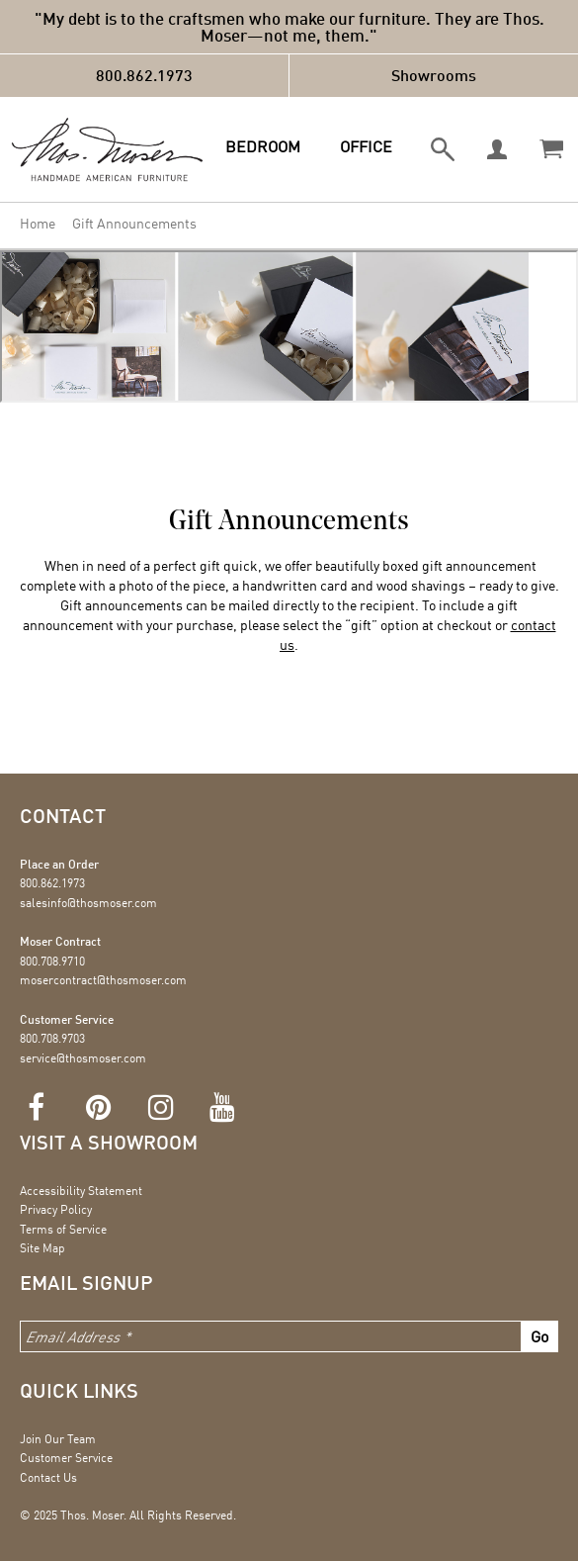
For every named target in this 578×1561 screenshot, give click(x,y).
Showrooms (433, 74)
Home (37, 223)
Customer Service (66, 1457)
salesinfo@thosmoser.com (88, 902)
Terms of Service (63, 1229)
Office (366, 146)
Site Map (42, 1247)
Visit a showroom (109, 1141)
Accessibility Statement (81, 1190)
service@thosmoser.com (83, 1058)
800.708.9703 (52, 1038)
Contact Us (48, 1477)
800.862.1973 (144, 74)
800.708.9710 (52, 961)
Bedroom (262, 146)
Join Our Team (58, 1438)
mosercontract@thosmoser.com (103, 979)
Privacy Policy (56, 1209)
